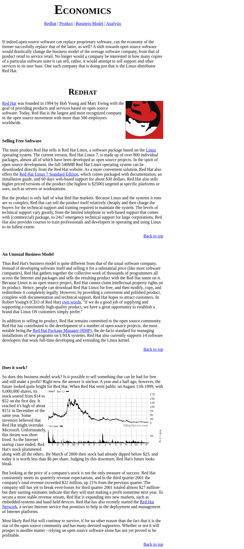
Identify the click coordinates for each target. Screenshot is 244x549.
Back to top (153, 236)
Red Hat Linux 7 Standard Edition (49, 174)
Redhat (50, 23)
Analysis (113, 23)
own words (71, 302)
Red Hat (9, 103)
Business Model (89, 23)
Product (66, 23)
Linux (151, 150)
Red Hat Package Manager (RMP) (62, 330)
